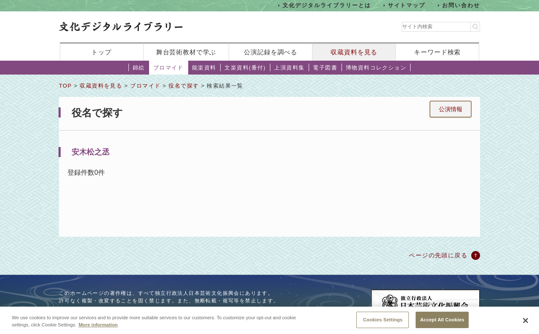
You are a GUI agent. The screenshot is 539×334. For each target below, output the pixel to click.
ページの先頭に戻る (438, 255)
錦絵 (139, 67)
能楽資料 (204, 67)
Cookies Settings (383, 322)
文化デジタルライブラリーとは (327, 5)
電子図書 (325, 67)
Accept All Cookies (442, 322)
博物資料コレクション (376, 67)
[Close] (525, 323)
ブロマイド (168, 67)
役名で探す (183, 86)
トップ (101, 52)
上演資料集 (289, 67)
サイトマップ (407, 5)
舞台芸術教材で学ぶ (186, 52)
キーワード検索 (437, 52)
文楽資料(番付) (245, 67)
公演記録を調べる (270, 52)
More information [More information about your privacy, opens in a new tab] (98, 327)
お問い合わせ (461, 5)
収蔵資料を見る (354, 52)
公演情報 (450, 109)
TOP (65, 86)
